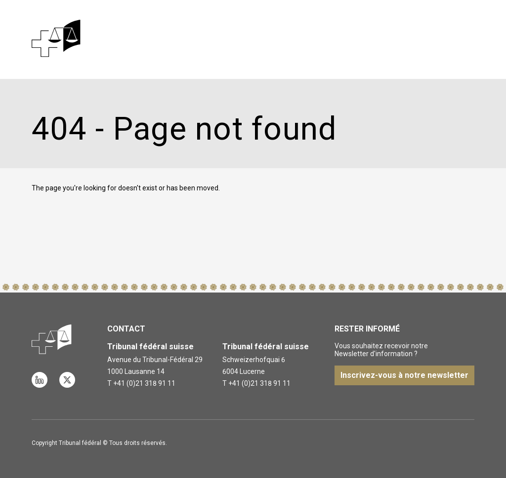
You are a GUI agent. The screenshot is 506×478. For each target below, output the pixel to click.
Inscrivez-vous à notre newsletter (404, 375)
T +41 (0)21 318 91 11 (141, 383)
